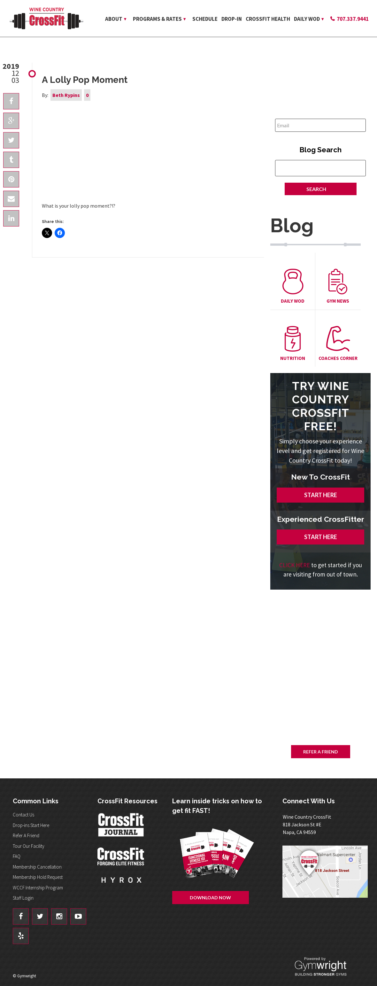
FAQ (16, 856)
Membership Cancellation (37, 867)
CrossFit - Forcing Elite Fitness (121, 856)
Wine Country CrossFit (46, 18)
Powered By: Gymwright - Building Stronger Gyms (326, 967)
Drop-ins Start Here (31, 825)
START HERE (320, 494)
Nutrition (292, 343)
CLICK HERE (294, 565)
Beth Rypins (66, 95)
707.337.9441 (353, 18)
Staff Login (23, 898)
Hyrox (121, 886)
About (113, 18)
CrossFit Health (268, 18)
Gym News (337, 286)
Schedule (205, 18)
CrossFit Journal (121, 826)
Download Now (339, 662)
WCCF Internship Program (38, 888)
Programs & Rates (157, 18)
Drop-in (231, 18)
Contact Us (23, 815)
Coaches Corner (337, 343)
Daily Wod (292, 286)
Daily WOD (307, 18)
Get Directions (326, 872)
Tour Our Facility (28, 846)
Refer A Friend (320, 751)
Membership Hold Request (38, 877)
